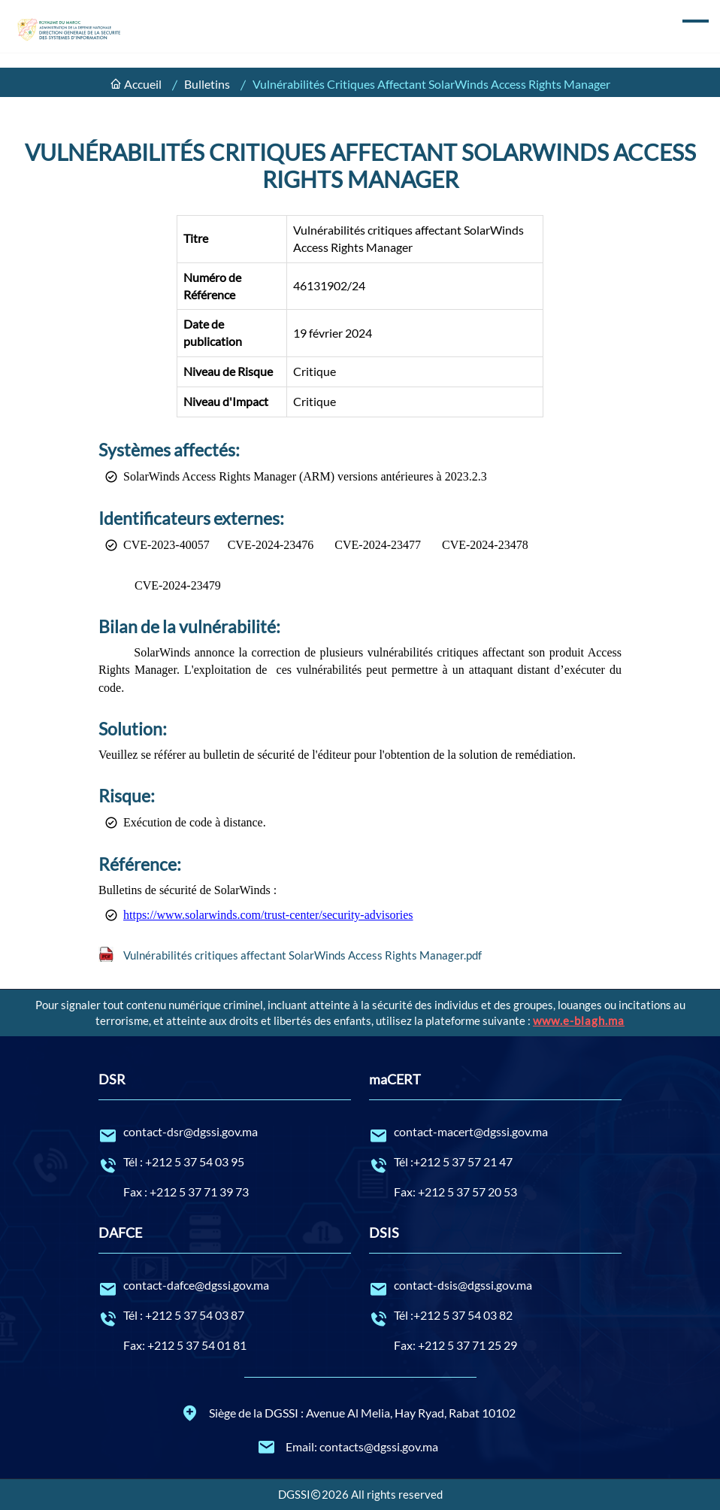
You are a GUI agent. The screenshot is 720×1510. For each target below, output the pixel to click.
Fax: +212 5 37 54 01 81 (185, 1345)
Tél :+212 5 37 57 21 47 (495, 1162)
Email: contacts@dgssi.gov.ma (347, 1447)
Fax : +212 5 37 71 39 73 (186, 1191)
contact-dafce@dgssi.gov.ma (224, 1286)
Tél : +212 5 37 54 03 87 (224, 1316)
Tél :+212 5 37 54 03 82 (495, 1316)
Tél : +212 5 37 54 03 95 (224, 1162)
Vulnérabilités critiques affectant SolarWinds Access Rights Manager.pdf (302, 955)
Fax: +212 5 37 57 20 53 (455, 1191)
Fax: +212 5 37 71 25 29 (455, 1345)
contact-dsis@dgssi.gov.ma (495, 1286)
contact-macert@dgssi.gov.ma (495, 1132)
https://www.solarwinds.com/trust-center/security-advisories (268, 914)
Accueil (143, 84)
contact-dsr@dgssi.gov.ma (224, 1132)
